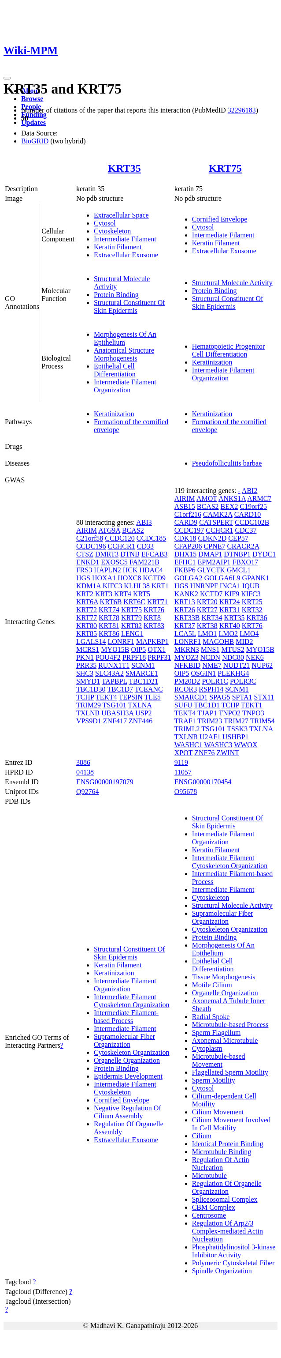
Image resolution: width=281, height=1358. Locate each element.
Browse (32, 98)
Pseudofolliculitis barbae (227, 463)
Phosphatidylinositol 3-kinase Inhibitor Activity (234, 1251)
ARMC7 (259, 498)
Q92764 (87, 791)
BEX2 (229, 506)
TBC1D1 (207, 705)
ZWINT (227, 752)
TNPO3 (253, 713)
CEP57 (238, 538)
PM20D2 (187, 681)
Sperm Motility (213, 1080)
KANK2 (186, 594)
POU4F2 (108, 657)
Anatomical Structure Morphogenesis (124, 354)
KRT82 (131, 625)
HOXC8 (129, 578)
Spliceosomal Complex (225, 1199)
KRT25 (252, 602)
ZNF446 (140, 721)
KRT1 (160, 586)
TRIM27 (236, 721)
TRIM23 (209, 721)
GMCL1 (239, 570)
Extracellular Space (121, 215)
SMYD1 (88, 681)
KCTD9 (154, 578)
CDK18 (185, 538)
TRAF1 (185, 721)
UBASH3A (117, 713)
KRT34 (211, 617)
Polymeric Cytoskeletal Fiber (233, 1263)
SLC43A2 (109, 673)
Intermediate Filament (125, 239)
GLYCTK (211, 570)
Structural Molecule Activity (232, 282)
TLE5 (152, 697)
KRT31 (229, 609)
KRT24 (229, 602)
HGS (83, 578)
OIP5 (138, 649)
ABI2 (250, 490)
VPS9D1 (88, 721)
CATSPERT (216, 522)
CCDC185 (151, 538)
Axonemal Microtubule (225, 1040)
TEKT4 (106, 697)
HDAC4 (151, 570)
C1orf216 (187, 514)
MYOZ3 (186, 657)
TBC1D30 (91, 689)
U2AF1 (210, 737)
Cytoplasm (207, 1048)
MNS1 (210, 649)
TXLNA (140, 705)
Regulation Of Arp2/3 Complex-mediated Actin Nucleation (227, 1231)
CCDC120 (120, 538)
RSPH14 (211, 689)
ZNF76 (204, 752)
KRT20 (207, 602)
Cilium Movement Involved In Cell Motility (231, 1124)
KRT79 (131, 617)
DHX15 (185, 554)
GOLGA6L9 (222, 578)
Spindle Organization (222, 1271)
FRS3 (84, 570)
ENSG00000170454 (203, 782)
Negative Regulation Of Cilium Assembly (127, 1112)
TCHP (85, 697)
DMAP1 (210, 554)
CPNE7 (215, 546)
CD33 (145, 546)
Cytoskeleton (112, 231)
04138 (85, 772)
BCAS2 (133, 530)
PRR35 (86, 665)
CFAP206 (188, 546)
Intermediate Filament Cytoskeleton (125, 1088)
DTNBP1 (237, 554)
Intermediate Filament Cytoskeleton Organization (132, 1000)
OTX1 (157, 649)
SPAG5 (219, 697)
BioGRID (34, 141)
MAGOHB (218, 641)
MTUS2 (232, 649)
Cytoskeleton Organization (132, 1052)
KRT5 (141, 594)
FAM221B (144, 562)
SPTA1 (242, 697)
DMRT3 (106, 554)
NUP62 (262, 665)
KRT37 (184, 625)
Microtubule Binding (221, 1151)
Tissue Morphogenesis (223, 977)
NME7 (212, 665)
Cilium (201, 1136)
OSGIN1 (203, 673)
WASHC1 (188, 745)
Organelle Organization (127, 1060)
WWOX (245, 745)
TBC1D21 (143, 681)
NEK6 (255, 657)
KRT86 (109, 633)
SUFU (183, 705)
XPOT (183, 752)
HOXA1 (104, 578)
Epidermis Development (128, 1076)
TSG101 (114, 705)
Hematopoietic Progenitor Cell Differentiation (228, 350)
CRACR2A (243, 546)
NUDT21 (236, 665)
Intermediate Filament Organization (125, 386)
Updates (33, 122)
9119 (181, 762)
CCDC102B (252, 522)
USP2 (143, 713)
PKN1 (85, 657)
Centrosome (209, 1215)
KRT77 (86, 617)
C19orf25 (253, 506)
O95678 (185, 791)
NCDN (210, 657)
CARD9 (185, 522)
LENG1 (132, 633)
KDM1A (88, 586)
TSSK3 (237, 729)
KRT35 (124, 168)
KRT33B (187, 617)
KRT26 (184, 609)
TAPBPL (114, 681)
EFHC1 (185, 562)
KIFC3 (112, 586)
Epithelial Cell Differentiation (115, 370)
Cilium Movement (218, 1112)
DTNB (130, 554)
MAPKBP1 (152, 641)
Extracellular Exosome (126, 255)
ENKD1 (87, 562)
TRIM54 (262, 721)
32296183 (242, 110)
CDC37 (246, 530)
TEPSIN (131, 697)
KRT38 (207, 625)
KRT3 (103, 594)
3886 (83, 762)
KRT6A (87, 602)
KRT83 (154, 625)
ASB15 (184, 506)
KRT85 (86, 633)
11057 (183, 772)
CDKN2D (212, 538)
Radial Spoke (211, 1016)
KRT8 (152, 617)
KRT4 (122, 594)
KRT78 (109, 617)
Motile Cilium (212, 985)
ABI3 (144, 522)
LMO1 (207, 633)
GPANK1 (255, 578)
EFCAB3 (154, 554)
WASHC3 (218, 745)
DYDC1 (264, 554)
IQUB (250, 586)
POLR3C (243, 681)
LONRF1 (120, 641)
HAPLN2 (107, 570)
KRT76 (154, 609)
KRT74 (109, 609)
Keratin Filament (118, 247)
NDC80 (233, 657)
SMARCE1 (142, 673)
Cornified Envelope (220, 219)
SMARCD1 (191, 697)
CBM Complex (213, 1207)
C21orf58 (89, 538)
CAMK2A (218, 514)
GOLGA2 (188, 578)
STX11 (264, 697)
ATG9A (109, 530)
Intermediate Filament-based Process (126, 1016)
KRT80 (86, 625)
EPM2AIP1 (214, 562)
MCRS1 (87, 649)
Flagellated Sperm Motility (230, 1072)
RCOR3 (185, 689)
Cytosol (105, 223)
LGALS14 (91, 641)
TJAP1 (207, 713)
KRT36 (257, 617)
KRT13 (184, 602)
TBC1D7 (120, 689)
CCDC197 (189, 530)
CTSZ (84, 554)
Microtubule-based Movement (218, 1060)
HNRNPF (204, 586)
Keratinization (212, 362)
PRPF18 (134, 657)
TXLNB (88, 713)
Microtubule (209, 1175)
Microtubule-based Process (230, 1024)
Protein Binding (116, 294)
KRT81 (109, 625)
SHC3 (84, 673)
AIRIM (86, 530)
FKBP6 (185, 570)
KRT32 (252, 609)
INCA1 (230, 586)
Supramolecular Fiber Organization (124, 1040)
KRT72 (86, 609)
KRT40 (229, 625)
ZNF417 (115, 721)
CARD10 (247, 514)
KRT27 (207, 609)
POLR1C (215, 681)
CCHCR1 (121, 546)
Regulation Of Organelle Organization (227, 1187)
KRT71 (157, 602)
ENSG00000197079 (104, 782)
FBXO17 (245, 562)
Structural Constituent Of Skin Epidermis (129, 306)
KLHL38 (137, 586)
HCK (130, 570)
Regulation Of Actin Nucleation (220, 1163)
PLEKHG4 (233, 673)
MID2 (244, 641)
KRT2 (84, 594)
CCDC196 (91, 546)
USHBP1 (235, 737)
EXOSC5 (114, 562)
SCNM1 (143, 665)
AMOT (206, 498)
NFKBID (187, 665)
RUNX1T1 (113, 665)
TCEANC (149, 689)
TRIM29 (88, 705)
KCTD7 (211, 594)
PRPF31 (159, 657)
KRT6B (111, 602)
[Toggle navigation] (7, 78)
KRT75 (225, 168)
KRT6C (134, 602)
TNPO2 (229, 713)
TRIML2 (187, 729)
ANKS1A (232, 498)
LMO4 (249, 633)
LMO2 (228, 633)
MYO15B (115, 649)
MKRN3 (186, 649)
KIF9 (231, 594)
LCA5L (185, 633)
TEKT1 (252, 705)
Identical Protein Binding (227, 1143)
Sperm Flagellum (216, 1032)
